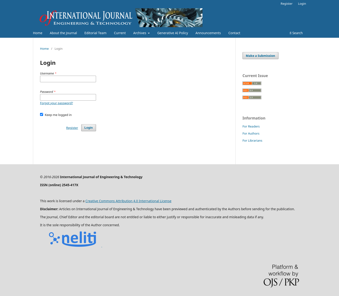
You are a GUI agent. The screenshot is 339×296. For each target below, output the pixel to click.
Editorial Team (96, 33)
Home (37, 33)
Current (120, 33)
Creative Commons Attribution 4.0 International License (128, 201)
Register (286, 3)
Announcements (208, 33)
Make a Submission (260, 55)
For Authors (250, 133)
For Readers (251, 126)
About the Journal (63, 33)
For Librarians (252, 140)
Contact (234, 33)
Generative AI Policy (172, 33)
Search (296, 33)
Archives (140, 33)
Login (302, 3)
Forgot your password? (56, 103)
